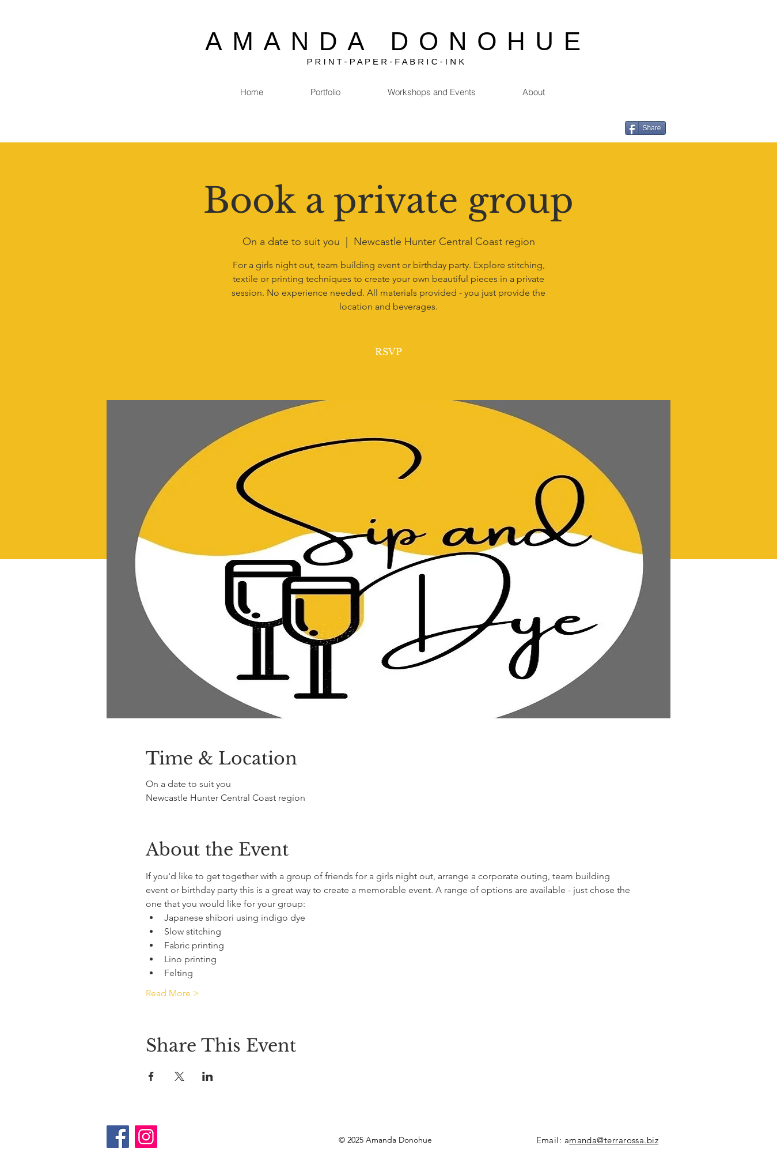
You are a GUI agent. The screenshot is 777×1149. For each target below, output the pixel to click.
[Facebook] (118, 1136)
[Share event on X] (179, 1076)
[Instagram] (146, 1136)
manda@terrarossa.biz (613, 1140)
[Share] (645, 128)
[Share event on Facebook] (151, 1076)
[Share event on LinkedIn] (207, 1076)
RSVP (388, 351)
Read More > (172, 993)
